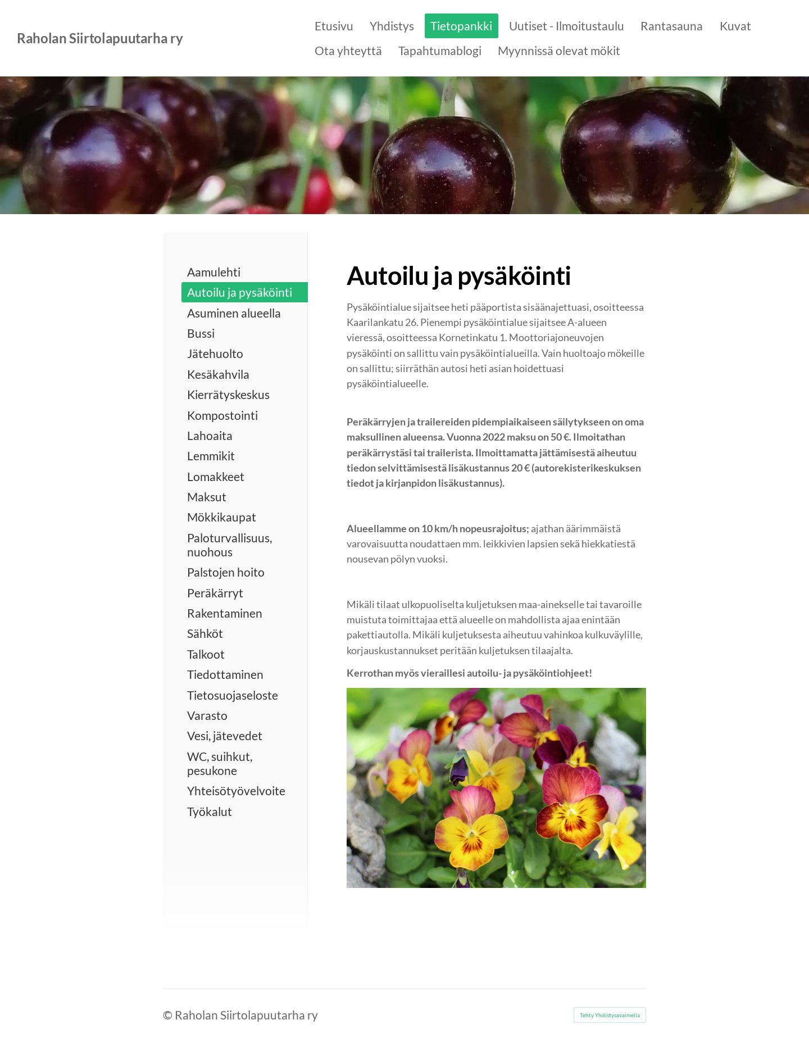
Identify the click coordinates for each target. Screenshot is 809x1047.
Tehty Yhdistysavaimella (610, 1015)
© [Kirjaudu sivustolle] (169, 1015)
